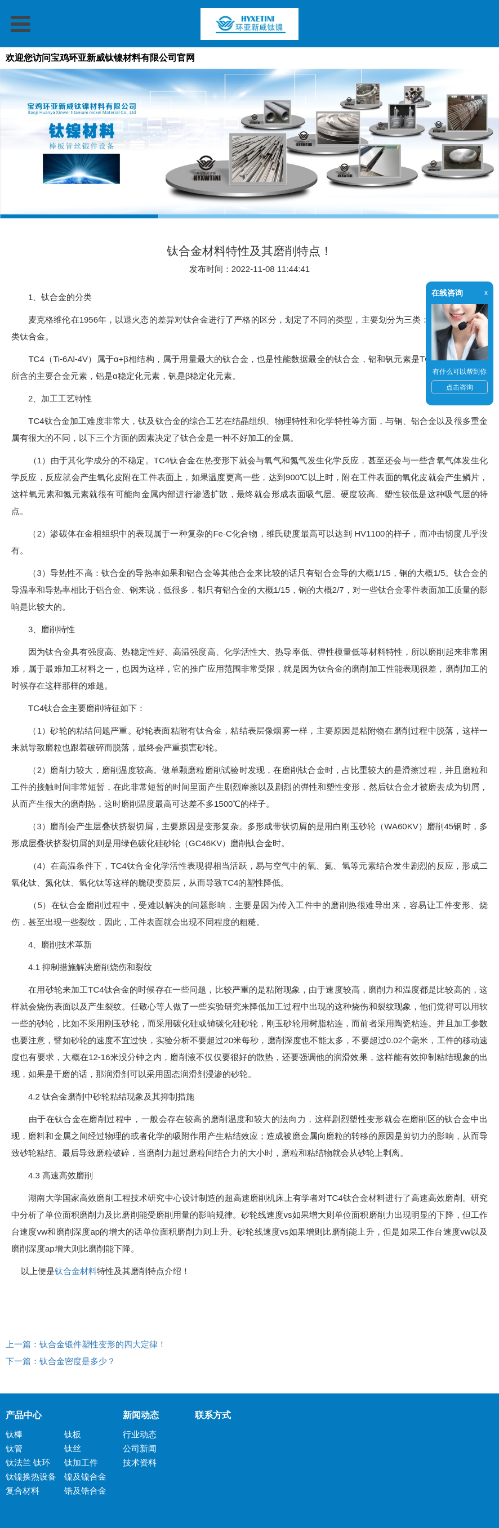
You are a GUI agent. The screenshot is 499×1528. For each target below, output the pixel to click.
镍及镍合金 (85, 1476)
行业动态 (140, 1434)
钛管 (14, 1448)
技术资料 (140, 1462)
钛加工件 (81, 1462)
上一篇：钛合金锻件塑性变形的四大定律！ (86, 1344)
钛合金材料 (76, 1271)
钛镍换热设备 (31, 1476)
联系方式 (208, 1415)
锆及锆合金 (85, 1490)
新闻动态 (141, 1415)
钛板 (72, 1434)
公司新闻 (140, 1448)
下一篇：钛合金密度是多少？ (60, 1361)
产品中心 (24, 1415)
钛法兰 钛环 (28, 1462)
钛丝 (72, 1448)
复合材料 (22, 1490)
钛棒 (14, 1434)
